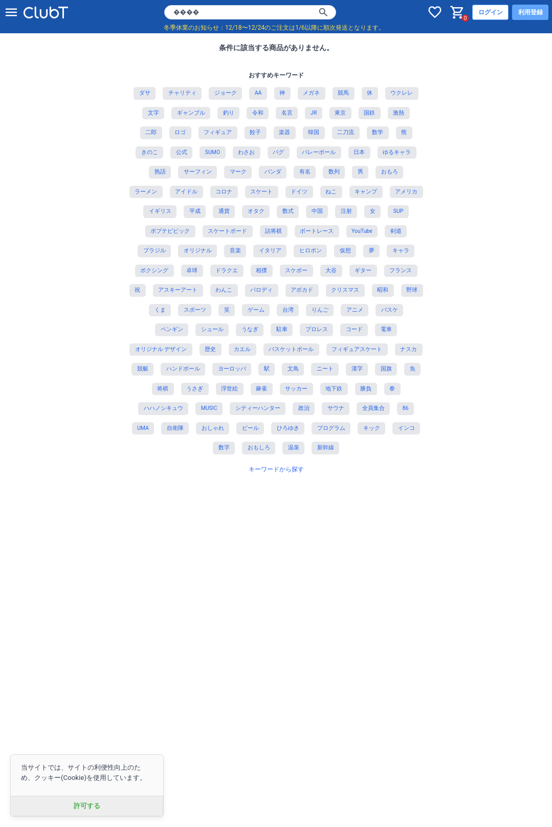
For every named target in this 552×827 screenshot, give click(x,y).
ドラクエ (226, 270)
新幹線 (325, 447)
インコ (406, 428)
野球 (411, 290)
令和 (257, 113)
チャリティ (182, 93)
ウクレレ (401, 93)
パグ (278, 152)
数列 (334, 171)
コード (354, 329)
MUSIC (209, 408)
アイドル (186, 191)
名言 (287, 113)
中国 (317, 211)
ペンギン (172, 329)
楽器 (284, 132)
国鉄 (369, 113)
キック (371, 428)
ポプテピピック (170, 231)
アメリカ (406, 191)
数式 (288, 211)
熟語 (160, 171)
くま (160, 310)
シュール (212, 329)
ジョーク (225, 93)
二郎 (151, 132)
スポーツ (195, 310)
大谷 (331, 270)
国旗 (386, 368)
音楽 (235, 250)
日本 (359, 152)
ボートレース (317, 231)
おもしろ (259, 447)
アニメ (354, 310)
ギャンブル (191, 113)
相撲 (261, 270)
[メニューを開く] (11, 12)
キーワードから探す (276, 469)
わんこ (223, 290)
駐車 (282, 329)
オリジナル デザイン (161, 349)
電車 (386, 329)
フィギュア (218, 132)
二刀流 (345, 132)
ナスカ (408, 349)
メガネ (311, 93)
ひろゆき (288, 428)
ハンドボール (183, 368)
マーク (238, 171)
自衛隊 (175, 428)
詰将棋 (273, 231)
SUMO (212, 152)
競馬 (343, 93)
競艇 (142, 368)
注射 (346, 211)
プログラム (331, 428)
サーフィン (198, 171)
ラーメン (146, 191)
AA (258, 93)
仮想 (345, 250)
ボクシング (154, 270)
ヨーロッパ (232, 368)
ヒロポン (310, 250)
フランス (400, 270)
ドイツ (299, 191)
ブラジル (154, 250)
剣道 (396, 231)
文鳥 (293, 368)
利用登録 (530, 12)
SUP (398, 211)
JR (314, 113)
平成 (195, 211)
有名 (305, 171)
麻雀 (261, 388)
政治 (304, 408)
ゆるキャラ (397, 152)
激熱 (398, 113)
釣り (228, 113)
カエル (242, 349)
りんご (320, 310)
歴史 (210, 349)
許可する (87, 806)
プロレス (316, 329)
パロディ (261, 290)
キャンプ (366, 191)
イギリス (160, 211)
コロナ (223, 191)
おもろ (389, 171)
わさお (246, 152)
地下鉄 (333, 388)
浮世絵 (229, 388)
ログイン (490, 12)
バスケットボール (291, 349)
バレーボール (319, 152)
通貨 (224, 211)
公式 (181, 152)
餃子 (255, 132)
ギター (363, 270)
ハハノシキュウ (163, 408)
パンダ (272, 171)
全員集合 (373, 408)
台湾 (288, 310)
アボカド (302, 290)
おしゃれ (213, 428)
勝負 (365, 388)
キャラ (400, 250)
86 (406, 408)
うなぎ (249, 329)
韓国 (313, 132)
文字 (153, 113)
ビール (250, 428)
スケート (261, 191)
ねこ (331, 191)
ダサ (144, 93)
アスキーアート (177, 290)
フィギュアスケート (357, 349)
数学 (377, 132)
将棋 (162, 388)
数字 (224, 447)
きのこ (149, 152)
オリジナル (198, 250)
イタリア (270, 250)
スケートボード (227, 231)
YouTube (361, 231)
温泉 (293, 447)
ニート (325, 368)
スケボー (296, 270)
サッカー (296, 388)
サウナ (335, 408)
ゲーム (256, 310)
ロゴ (180, 132)
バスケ (389, 310)
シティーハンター (257, 408)
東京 (340, 113)
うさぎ (194, 388)
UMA (143, 428)
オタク (256, 211)
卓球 (191, 270)
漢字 (357, 368)
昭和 (382, 290)
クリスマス (345, 290)
